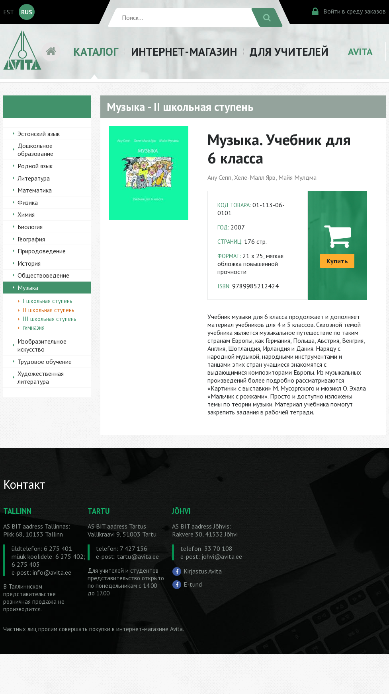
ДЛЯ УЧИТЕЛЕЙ (289, 51)
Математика (35, 190)
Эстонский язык (39, 134)
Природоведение (42, 251)
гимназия (34, 327)
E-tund (193, 584)
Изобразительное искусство (42, 345)
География (31, 239)
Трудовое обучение (45, 361)
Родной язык (35, 166)
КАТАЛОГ (95, 51)
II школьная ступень (48, 310)
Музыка (28, 288)
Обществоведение (43, 275)
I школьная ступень (47, 301)
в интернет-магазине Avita (147, 629)
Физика (28, 202)
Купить (337, 261)
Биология (30, 227)
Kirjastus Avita (203, 571)
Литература (34, 178)
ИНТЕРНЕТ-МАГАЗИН (184, 51)
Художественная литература (41, 377)
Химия (26, 214)
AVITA (360, 51)
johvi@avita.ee (221, 556)
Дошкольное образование (35, 149)
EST (8, 12)
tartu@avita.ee (138, 556)
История (29, 263)
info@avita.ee (52, 572)
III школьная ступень (49, 319)
